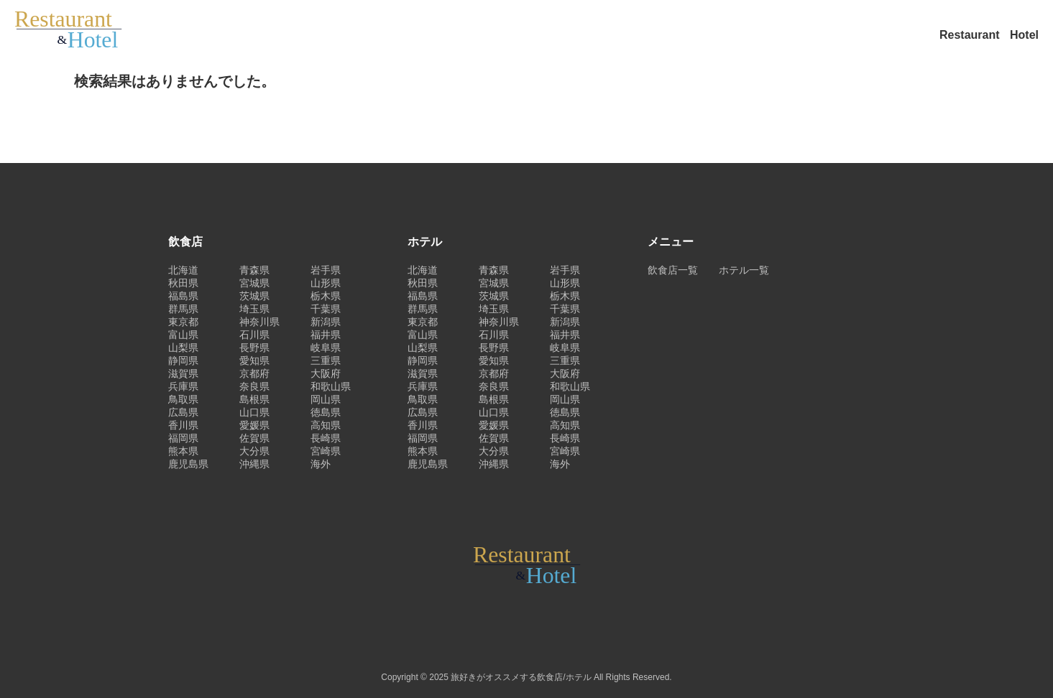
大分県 (254, 451)
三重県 (326, 360)
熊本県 (183, 451)
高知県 (326, 425)
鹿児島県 (188, 464)
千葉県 (326, 309)
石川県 (254, 334)
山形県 (326, 283)
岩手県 (326, 270)
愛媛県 (254, 425)
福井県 (326, 334)
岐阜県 (326, 347)
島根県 (254, 399)
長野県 (254, 347)
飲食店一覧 (673, 270)
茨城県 (254, 296)
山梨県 (183, 347)
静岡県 (183, 360)
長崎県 (326, 438)
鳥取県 (183, 399)
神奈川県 (259, 321)
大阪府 (326, 373)
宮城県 (254, 283)
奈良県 (254, 386)
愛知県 (254, 360)
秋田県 (183, 283)
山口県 (254, 412)
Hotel (1024, 35)
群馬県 (183, 309)
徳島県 (326, 412)
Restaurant (971, 35)
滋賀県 (183, 373)
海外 (321, 464)
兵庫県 (183, 386)
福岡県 (183, 438)
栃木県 (326, 296)
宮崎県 (326, 451)
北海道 (183, 270)
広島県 (183, 412)
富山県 (183, 334)
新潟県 (326, 321)
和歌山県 (331, 386)
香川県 (183, 425)
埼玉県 (254, 309)
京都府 (254, 373)
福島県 (183, 296)
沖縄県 (254, 464)
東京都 (183, 321)
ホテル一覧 (744, 270)
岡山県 (326, 399)
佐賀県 (254, 438)
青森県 (254, 270)
